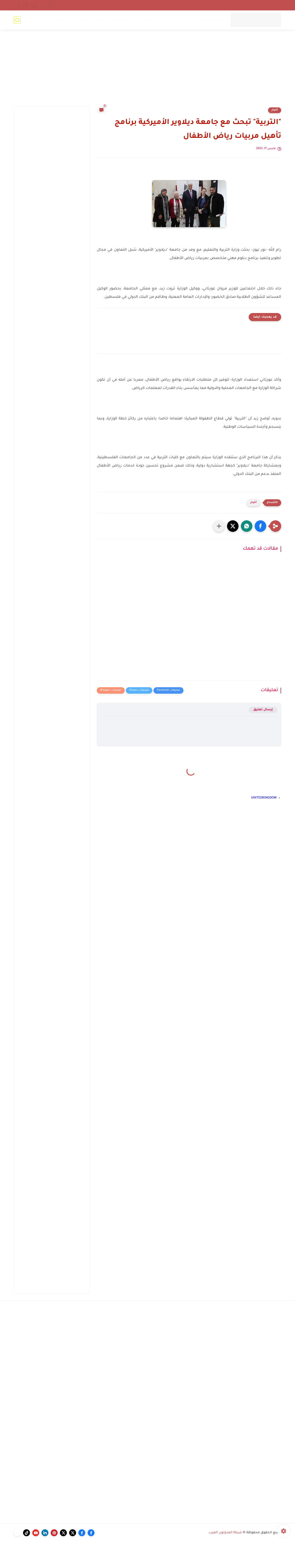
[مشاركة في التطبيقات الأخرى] (219, 526)
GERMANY (122, 20)
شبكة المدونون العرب (225, 1533)
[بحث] (17, 20)
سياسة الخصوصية (200, 5)
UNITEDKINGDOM (207, 20)
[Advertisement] (147, 71)
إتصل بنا (273, 5)
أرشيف (257, 5)
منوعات (82, 20)
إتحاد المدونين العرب (233, 5)
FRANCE (165, 20)
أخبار (274, 110)
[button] (260, 526)
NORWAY (182, 20)
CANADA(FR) (144, 20)
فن (70, 20)
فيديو (60, 20)
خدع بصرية (101, 20)
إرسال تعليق (263, 709)
